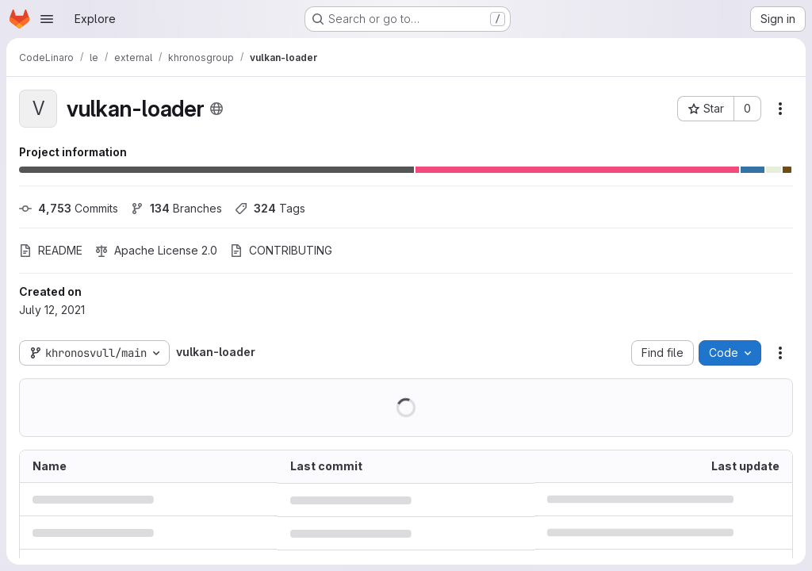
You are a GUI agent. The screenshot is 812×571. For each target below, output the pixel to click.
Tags (270, 208)
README (50, 250)
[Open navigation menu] (46, 19)
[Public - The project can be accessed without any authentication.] (216, 108)
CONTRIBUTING (281, 250)
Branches (176, 208)
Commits (68, 208)
